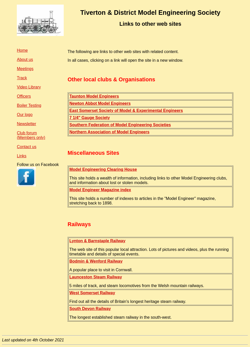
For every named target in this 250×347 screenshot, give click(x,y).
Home (22, 50)
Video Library (29, 87)
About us (25, 59)
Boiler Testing (29, 105)
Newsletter (26, 124)
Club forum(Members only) (31, 135)
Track (22, 78)
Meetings (25, 69)
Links (21, 156)
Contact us (26, 147)
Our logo (24, 114)
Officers (24, 96)
